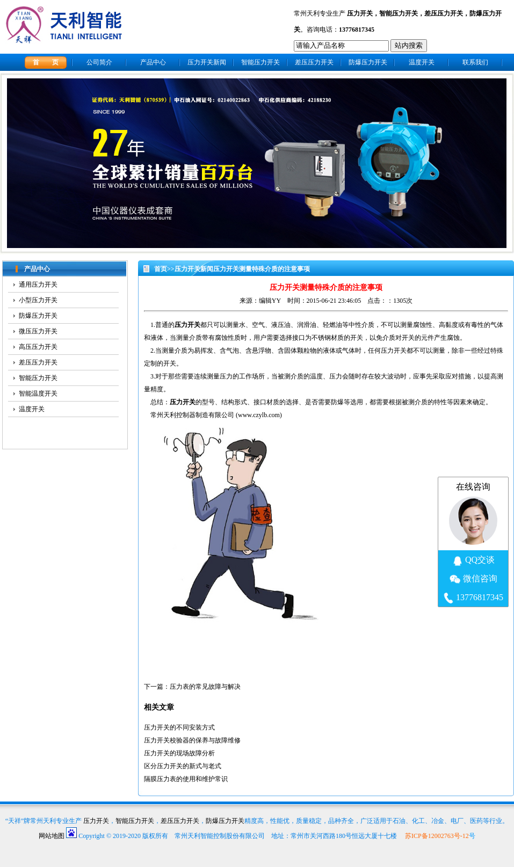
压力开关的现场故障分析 (179, 753)
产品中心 (153, 62)
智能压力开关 (398, 13)
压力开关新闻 (206, 62)
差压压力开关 (443, 13)
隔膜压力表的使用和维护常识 (186, 779)
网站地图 (51, 836)
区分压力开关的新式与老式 (182, 766)
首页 (160, 269)
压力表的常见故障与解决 (205, 686)
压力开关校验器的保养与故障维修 (192, 740)
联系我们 (475, 62)
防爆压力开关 (368, 62)
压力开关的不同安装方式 (179, 727)
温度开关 (422, 62)
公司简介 (99, 62)
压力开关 (360, 13)
